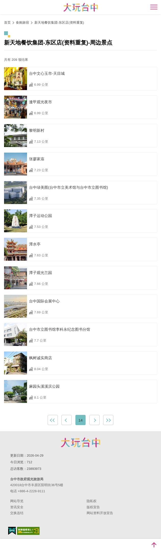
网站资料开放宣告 (100, 513)
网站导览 (16, 501)
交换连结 (16, 513)
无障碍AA (28, 531)
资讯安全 (16, 507)
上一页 (66, 420)
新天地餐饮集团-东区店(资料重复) (59, 22)
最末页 (108, 420)
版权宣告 (93, 507)
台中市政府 (80, 442)
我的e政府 (12, 531)
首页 (7, 22)
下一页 (94, 420)
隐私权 (92, 501)
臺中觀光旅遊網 (80, 7)
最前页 (53, 420)
